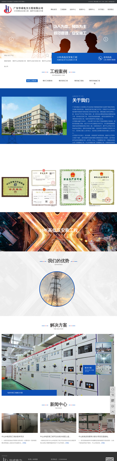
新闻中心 (82, 9)
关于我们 (101, 9)
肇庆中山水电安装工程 (19, 61)
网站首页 (54, 9)
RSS (100, 1)
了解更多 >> (58, 241)
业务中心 (73, 9)
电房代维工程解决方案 (15, 393)
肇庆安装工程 (63, 80)
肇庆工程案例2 (48, 80)
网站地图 (96, 1)
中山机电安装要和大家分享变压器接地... (94, 436)
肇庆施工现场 (79, 80)
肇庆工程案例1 (32, 80)
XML (103, 1)
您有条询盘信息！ (110, 1)
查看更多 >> (111, 167)
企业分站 (90, 1)
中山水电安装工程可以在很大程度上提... (55, 436)
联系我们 (111, 9)
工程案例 (63, 9)
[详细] (24, 443)
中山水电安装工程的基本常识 (13, 436)
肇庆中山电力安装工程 (34, 61)
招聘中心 (92, 9)
